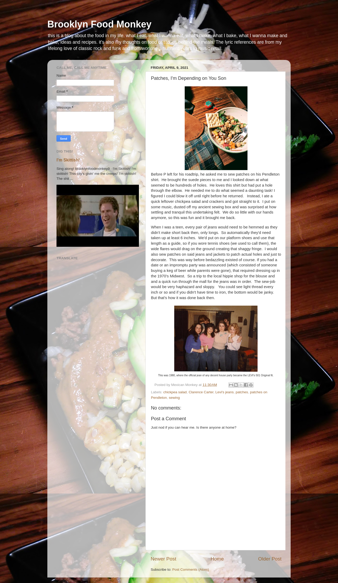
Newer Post (163, 559)
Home (217, 559)
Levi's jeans (224, 392)
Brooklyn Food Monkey (99, 24)
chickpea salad (175, 392)
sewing (174, 398)
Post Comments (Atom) (190, 569)
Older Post (269, 559)
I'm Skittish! (68, 160)
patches (242, 392)
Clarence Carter (201, 392)
